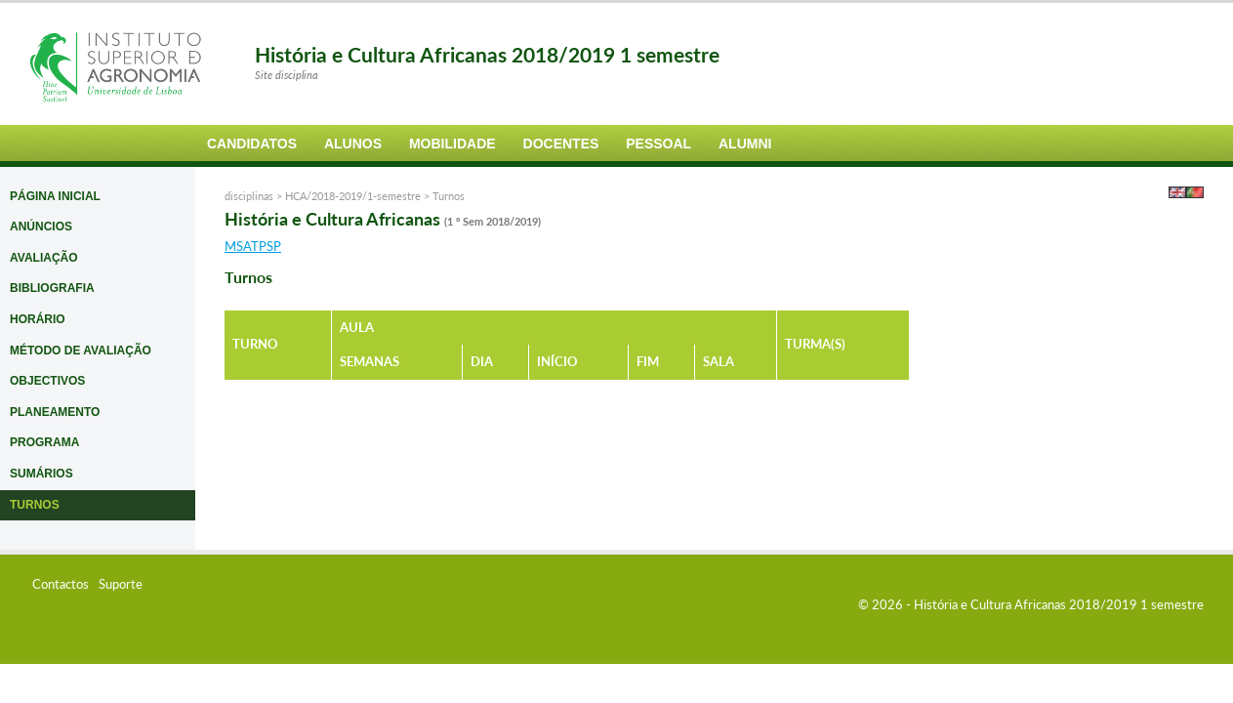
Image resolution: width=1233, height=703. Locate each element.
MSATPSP (253, 246)
